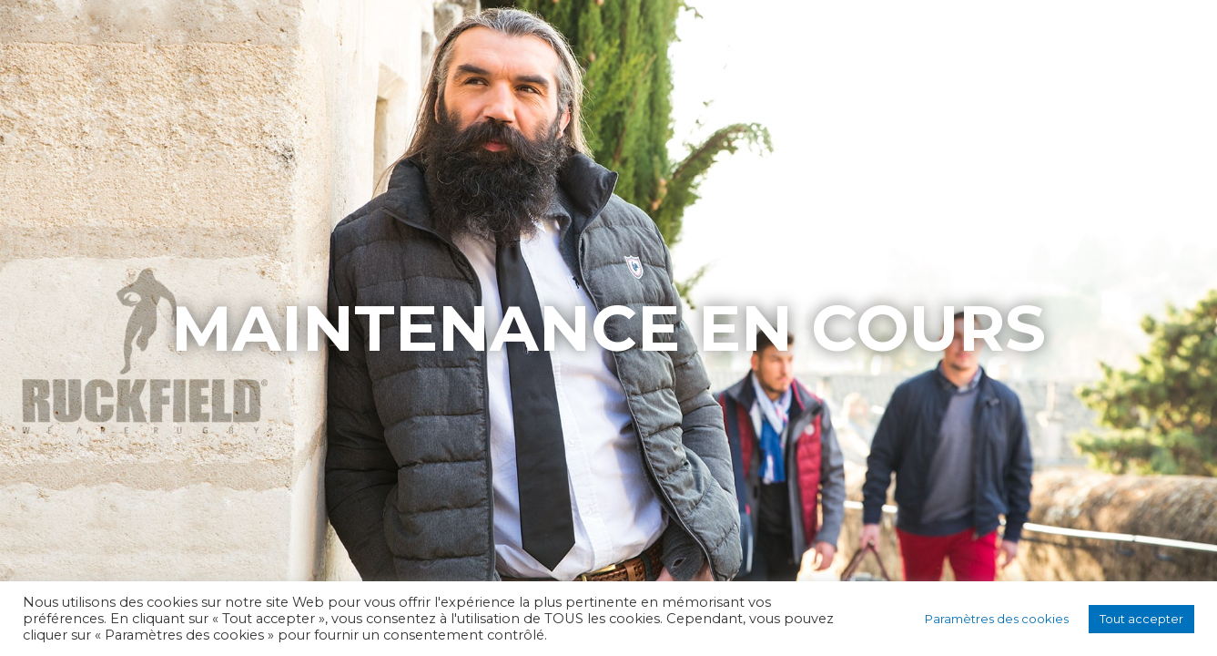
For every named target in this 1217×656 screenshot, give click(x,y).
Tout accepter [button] (1141, 618)
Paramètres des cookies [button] (997, 618)
